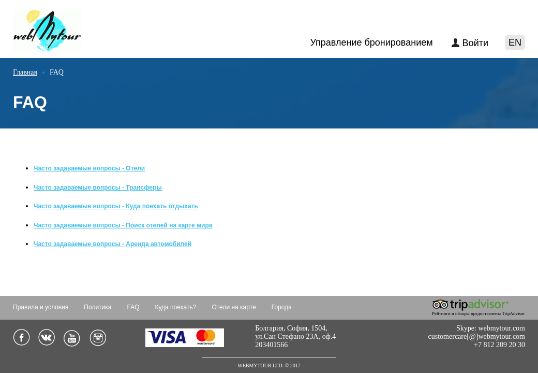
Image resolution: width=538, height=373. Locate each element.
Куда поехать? (176, 307)
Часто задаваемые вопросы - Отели (89, 168)
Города (282, 307)
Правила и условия (40, 307)
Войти (475, 43)
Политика (97, 307)
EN (515, 42)
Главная (25, 72)
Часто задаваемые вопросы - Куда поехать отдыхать (116, 206)
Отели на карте (234, 307)
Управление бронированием (371, 42)
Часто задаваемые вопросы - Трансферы (98, 187)
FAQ (133, 307)
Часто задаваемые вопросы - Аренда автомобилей (112, 244)
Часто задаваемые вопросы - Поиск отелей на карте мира (123, 225)
